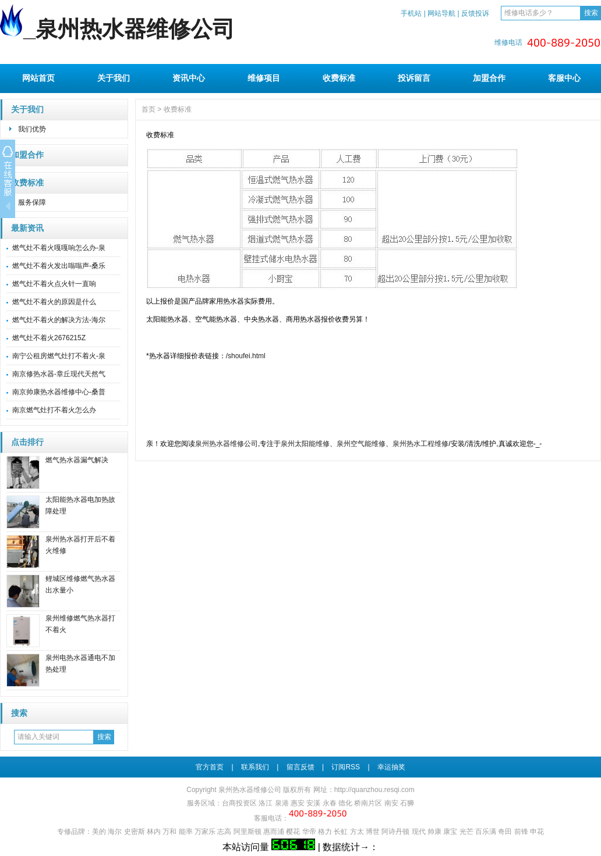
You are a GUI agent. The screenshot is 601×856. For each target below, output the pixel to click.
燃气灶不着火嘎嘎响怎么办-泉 (58, 248)
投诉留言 (414, 78)
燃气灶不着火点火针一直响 (54, 284)
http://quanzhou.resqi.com (374, 790)
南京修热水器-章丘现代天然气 (58, 374)
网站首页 (38, 78)
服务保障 (32, 202)
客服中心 (564, 78)
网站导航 (441, 13)
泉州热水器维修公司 (226, 444)
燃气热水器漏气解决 (76, 460)
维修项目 (264, 78)
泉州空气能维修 (361, 444)
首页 (148, 109)
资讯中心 (188, 78)
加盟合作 (489, 78)
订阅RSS (345, 767)
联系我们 (255, 767)
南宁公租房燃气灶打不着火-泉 (58, 356)
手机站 (411, 13)
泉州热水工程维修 (420, 444)
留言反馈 (300, 767)
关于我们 (113, 78)
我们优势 (32, 129)
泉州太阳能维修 (305, 444)
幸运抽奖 (391, 767)
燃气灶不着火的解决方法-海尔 (58, 320)
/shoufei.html (246, 356)
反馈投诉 (475, 13)
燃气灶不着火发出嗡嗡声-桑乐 (58, 266)
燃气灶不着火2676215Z (49, 338)
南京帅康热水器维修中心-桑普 (58, 392)
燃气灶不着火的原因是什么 (54, 302)
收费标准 (339, 78)
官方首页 (210, 767)
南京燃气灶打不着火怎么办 (54, 410)
